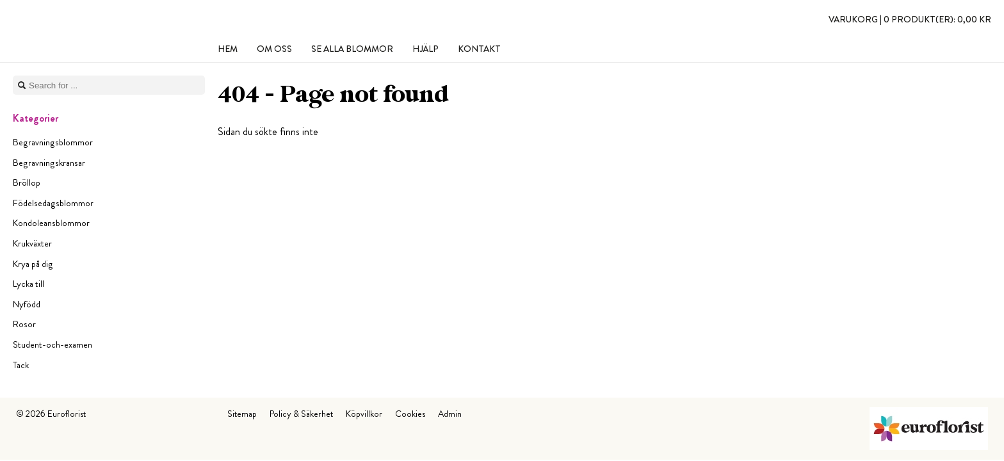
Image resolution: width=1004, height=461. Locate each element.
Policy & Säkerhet (301, 413)
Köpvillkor (364, 413)
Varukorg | (910, 19)
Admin (450, 413)
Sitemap (242, 413)
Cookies (410, 413)
